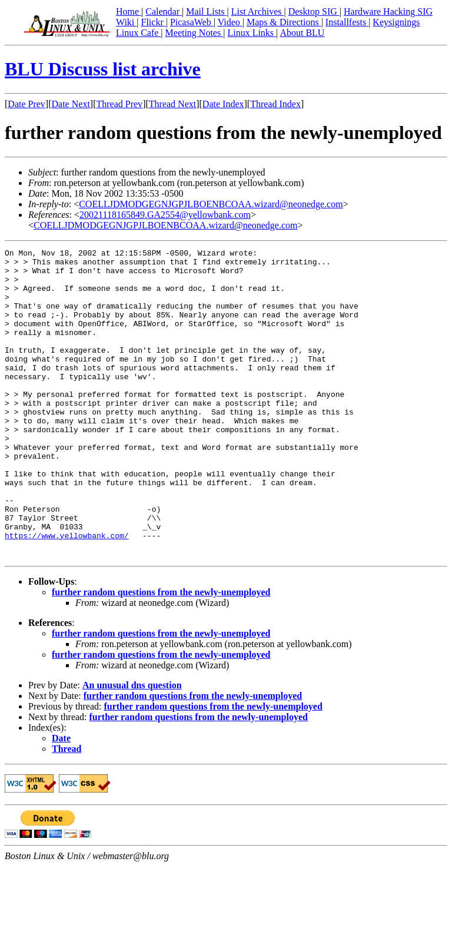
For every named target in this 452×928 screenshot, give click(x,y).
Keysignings (396, 22)
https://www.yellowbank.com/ (67, 593)
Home (128, 11)
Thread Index (275, 104)
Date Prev (26, 104)
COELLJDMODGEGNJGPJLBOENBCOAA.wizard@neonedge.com (211, 204)
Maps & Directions (284, 22)
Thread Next (172, 104)
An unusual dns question (132, 747)
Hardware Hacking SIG (388, 11)
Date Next (71, 104)
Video (230, 22)
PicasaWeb (192, 22)
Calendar (163, 11)
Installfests (346, 22)
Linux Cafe (138, 33)
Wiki (126, 22)
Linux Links (251, 33)
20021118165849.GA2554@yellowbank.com (165, 215)
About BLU (302, 33)
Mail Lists (206, 11)
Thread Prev (119, 104)
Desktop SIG (314, 11)
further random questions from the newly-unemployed (161, 654)
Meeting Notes (194, 33)
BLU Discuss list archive (103, 68)
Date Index (223, 104)
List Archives (257, 11)
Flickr (153, 22)
